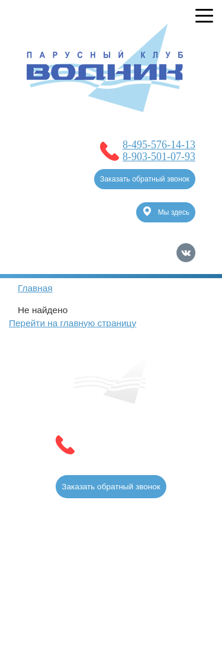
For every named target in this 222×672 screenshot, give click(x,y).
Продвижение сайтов (133, 594)
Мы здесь (166, 211)
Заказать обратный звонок (144, 179)
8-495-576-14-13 (159, 145)
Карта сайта (172, 612)
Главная (35, 288)
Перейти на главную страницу (72, 323)
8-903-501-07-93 (159, 157)
